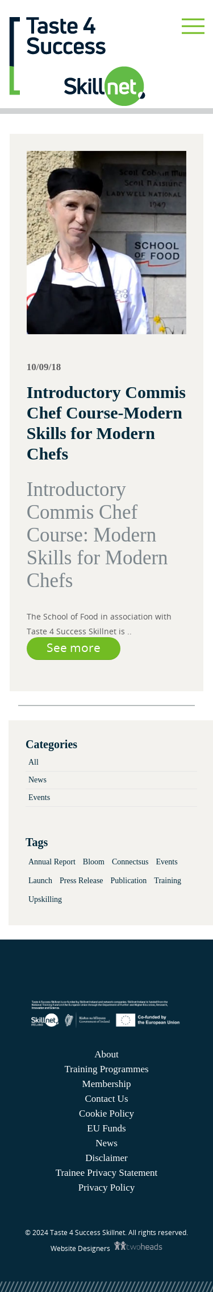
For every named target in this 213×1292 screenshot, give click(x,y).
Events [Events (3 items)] (167, 862)
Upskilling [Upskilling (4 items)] (45, 899)
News (37, 780)
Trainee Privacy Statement (107, 1172)
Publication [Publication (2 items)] (129, 880)
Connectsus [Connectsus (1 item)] (130, 862)
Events (39, 797)
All (33, 762)
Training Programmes (106, 1069)
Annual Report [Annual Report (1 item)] (52, 862)
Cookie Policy (106, 1113)
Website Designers (81, 1248)
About (106, 1054)
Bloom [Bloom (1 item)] (94, 862)
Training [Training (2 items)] (167, 880)
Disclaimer (106, 1157)
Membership (106, 1083)
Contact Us (106, 1098)
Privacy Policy (106, 1187)
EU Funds (106, 1128)
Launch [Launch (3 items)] (40, 880)
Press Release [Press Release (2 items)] (81, 880)
